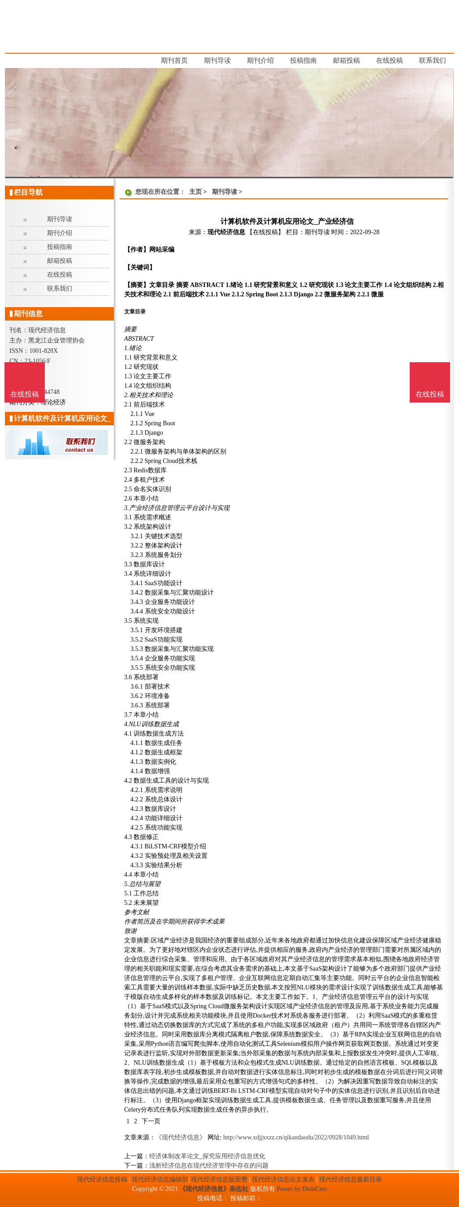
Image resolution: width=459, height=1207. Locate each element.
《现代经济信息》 (181, 1137)
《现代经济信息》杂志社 (213, 1189)
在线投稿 (430, 394)
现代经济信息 (226, 232)
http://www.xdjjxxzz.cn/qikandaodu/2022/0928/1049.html (296, 1137)
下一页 (151, 1121)
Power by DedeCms (302, 1189)
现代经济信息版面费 (219, 1179)
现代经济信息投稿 (102, 1179)
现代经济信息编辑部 (160, 1179)
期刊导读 (224, 191)
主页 (195, 191)
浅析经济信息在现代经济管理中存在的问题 (208, 1165)
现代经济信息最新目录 (350, 1179)
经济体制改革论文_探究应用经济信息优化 (207, 1156)
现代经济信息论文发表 (283, 1179)
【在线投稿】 (265, 232)
